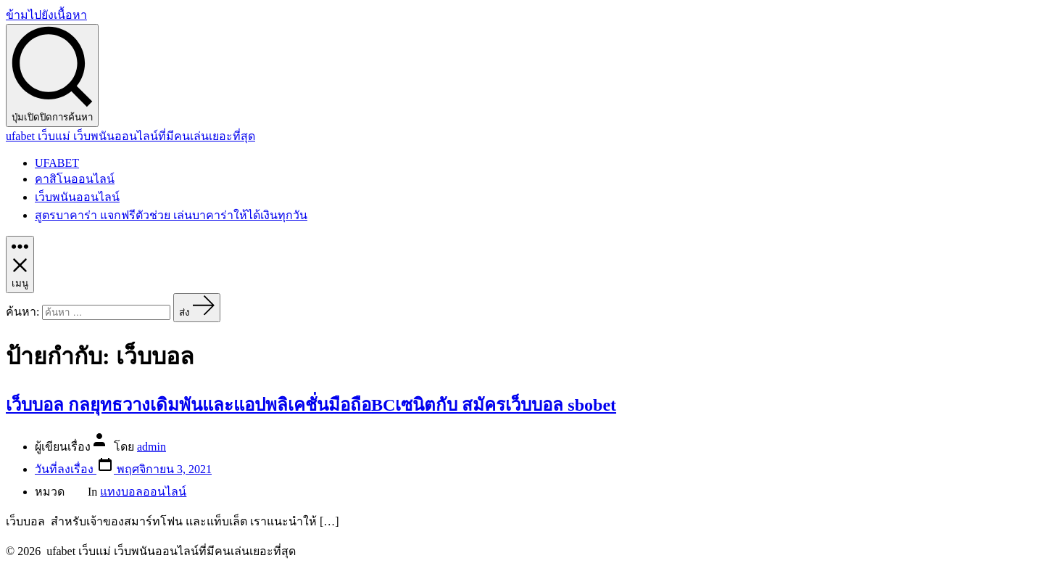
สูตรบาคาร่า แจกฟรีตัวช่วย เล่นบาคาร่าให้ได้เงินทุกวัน (171, 215)
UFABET (57, 163)
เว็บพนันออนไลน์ (77, 197)
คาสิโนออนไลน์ (75, 179)
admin (151, 446)
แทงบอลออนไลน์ (143, 491)
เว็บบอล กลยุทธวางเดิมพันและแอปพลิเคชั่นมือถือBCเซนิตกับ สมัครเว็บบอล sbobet (311, 404)
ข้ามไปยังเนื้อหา (46, 15)
